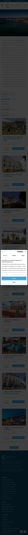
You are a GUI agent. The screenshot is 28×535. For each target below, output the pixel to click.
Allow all (14, 278)
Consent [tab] (5, 255)
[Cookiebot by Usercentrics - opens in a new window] (17, 252)
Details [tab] (14, 255)
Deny (14, 282)
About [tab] (22, 255)
